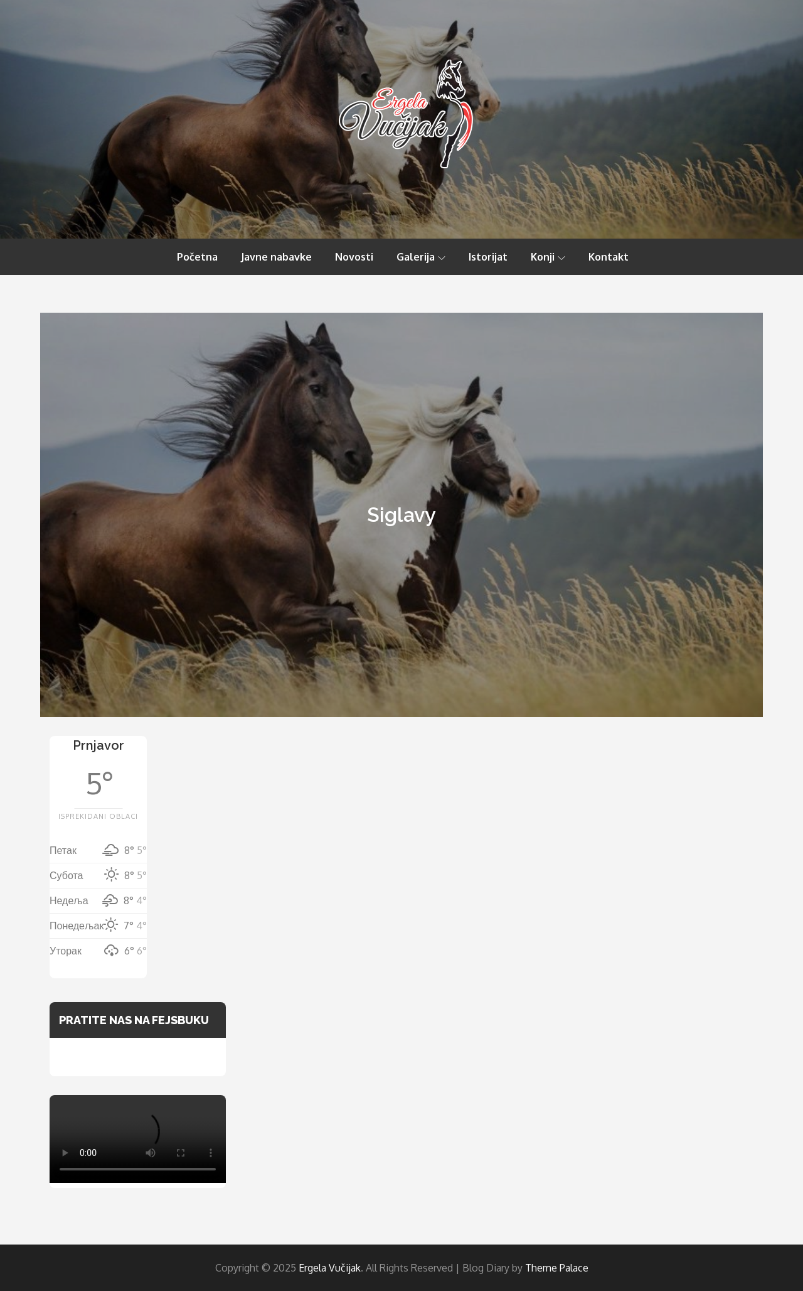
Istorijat (488, 257)
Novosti (354, 257)
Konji (548, 257)
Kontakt (608, 257)
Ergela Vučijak (330, 1267)
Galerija (420, 257)
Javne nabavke (276, 257)
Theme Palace (556, 1267)
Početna (197, 257)
